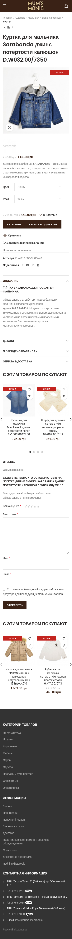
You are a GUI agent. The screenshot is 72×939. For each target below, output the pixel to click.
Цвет (6, 187)
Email (7, 573)
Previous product (5, 27)
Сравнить (14, 235)
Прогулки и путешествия (18, 773)
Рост (6, 199)
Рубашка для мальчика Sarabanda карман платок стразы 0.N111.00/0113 (53, 676)
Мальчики (33, 17)
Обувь (7, 760)
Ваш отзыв (10, 514)
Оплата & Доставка (17, 361)
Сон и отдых (10, 780)
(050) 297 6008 (16, 914)
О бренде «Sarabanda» (20, 351)
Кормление (10, 746)
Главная (7, 17)
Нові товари (10, 812)
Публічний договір (14, 863)
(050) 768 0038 (16, 902)
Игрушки (8, 739)
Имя (6, 558)
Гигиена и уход (12, 732)
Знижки (7, 806)
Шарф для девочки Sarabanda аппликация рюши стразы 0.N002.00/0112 (53, 427)
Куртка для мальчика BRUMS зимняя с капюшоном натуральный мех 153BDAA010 (19, 676)
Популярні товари (14, 819)
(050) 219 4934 (16, 890)
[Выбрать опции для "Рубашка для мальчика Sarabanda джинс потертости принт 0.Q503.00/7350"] (29, 396)
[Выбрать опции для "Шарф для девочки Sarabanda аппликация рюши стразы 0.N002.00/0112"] (63, 396)
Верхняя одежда (51, 17)
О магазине (10, 850)
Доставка (8, 833)
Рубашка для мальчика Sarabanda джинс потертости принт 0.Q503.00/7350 (19, 427)
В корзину (14, 224)
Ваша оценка (12, 506)
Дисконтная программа (17, 856)
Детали (8, 341)
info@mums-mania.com (29, 919)
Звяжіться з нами (13, 826)
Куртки (7, 21)
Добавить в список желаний (25, 242)
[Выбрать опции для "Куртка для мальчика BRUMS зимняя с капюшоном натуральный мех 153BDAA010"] (29, 645)
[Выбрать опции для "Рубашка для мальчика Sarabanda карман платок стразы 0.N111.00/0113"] (63, 645)
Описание (10, 281)
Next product (12, 27)
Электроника (11, 787)
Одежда (20, 17)
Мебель (7, 753)
